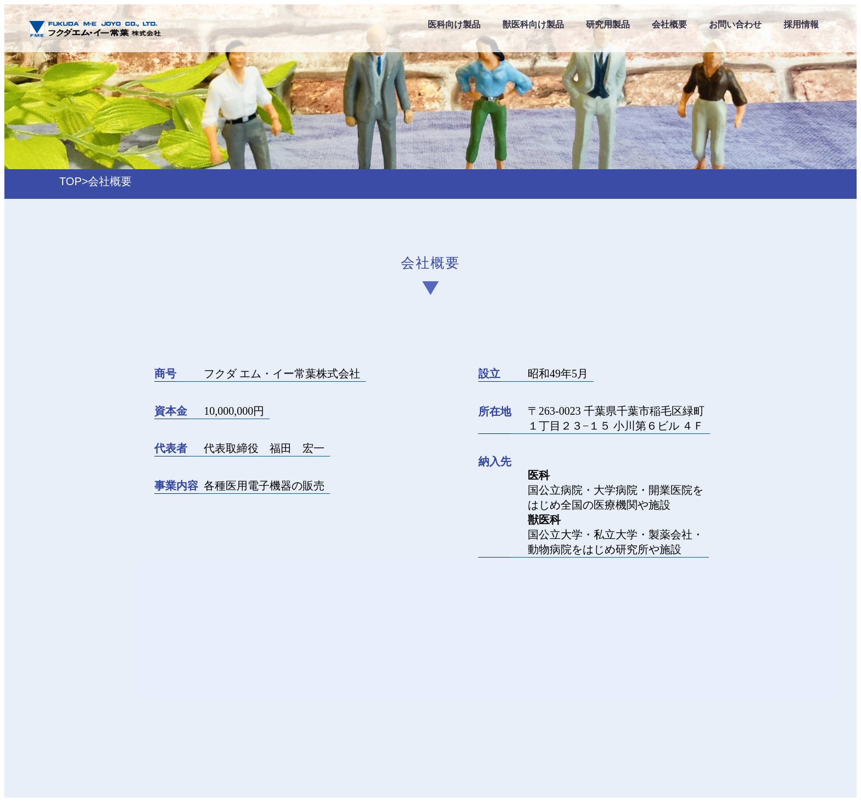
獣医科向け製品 (533, 24)
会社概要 (669, 24)
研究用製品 (608, 24)
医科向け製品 (454, 24)
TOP (70, 181)
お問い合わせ (735, 24)
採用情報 (801, 24)
